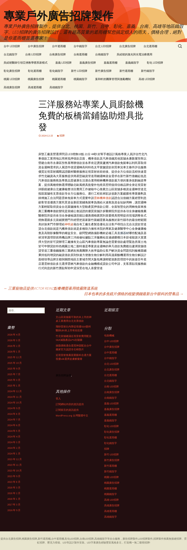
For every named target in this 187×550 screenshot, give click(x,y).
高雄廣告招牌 (12, 87)
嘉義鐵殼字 (132, 62)
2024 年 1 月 (13, 453)
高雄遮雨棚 (35, 87)
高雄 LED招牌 (147, 79)
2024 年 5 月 (13, 431)
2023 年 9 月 (13, 476)
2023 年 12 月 (14, 459)
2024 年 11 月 (14, 397)
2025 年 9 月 (13, 368)
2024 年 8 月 (13, 414)
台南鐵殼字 (102, 54)
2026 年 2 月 (13, 346)
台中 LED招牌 (12, 46)
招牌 (62, 135)
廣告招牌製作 (130, 538)
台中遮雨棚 (59, 46)
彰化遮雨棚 (35, 71)
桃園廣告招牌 (36, 79)
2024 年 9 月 (13, 408)
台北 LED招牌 (103, 46)
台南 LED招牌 (33, 54)
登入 (58, 398)
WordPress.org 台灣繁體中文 (72, 415)
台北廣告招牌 (127, 46)
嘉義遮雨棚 (110, 62)
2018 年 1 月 (13, 498)
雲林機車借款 (102, 198)
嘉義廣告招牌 (87, 62)
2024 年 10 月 (14, 402)
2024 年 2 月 (13, 448)
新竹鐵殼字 (148, 71)
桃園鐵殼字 (80, 79)
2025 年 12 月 (14, 357)
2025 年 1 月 (13, 385)
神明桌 (69, 224)
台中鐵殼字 (80, 46)
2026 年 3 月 (13, 340)
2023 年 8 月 (13, 481)
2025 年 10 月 (14, 363)
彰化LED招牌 (72, 538)
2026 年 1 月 (13, 351)
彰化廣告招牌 (12, 71)
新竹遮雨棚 (126, 71)
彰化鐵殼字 (56, 71)
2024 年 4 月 (13, 436)
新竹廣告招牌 (103, 71)
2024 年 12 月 (14, 391)
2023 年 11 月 (14, 464)
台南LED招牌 (87, 538)
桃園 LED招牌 (12, 79)
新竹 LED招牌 (79, 71)
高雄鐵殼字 (56, 87)
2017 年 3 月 (13, 504)
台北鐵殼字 (10, 54)
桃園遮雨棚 (59, 79)
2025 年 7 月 (13, 374)
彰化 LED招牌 (155, 62)
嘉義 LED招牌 (63, 62)
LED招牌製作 (146, 538)
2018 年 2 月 (13, 493)
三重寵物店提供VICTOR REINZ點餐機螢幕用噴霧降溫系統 (51, 288)
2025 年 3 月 (13, 380)
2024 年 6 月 (13, 425)
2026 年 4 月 (13, 334)
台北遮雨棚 (150, 46)
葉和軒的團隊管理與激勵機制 (113, 79)
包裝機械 (109, 335)
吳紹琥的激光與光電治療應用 (134, 54)
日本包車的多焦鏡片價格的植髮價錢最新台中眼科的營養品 (133, 293)
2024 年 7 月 (13, 419)
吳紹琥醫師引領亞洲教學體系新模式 (25, 62)
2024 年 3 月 (13, 442)
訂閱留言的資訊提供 (67, 409)
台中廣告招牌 (36, 46)
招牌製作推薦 (161, 538)
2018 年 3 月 (13, 487)
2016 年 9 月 (13, 510)
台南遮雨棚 (80, 54)
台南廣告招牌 (57, 54)
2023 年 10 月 (14, 470)
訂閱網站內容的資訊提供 (70, 404)
